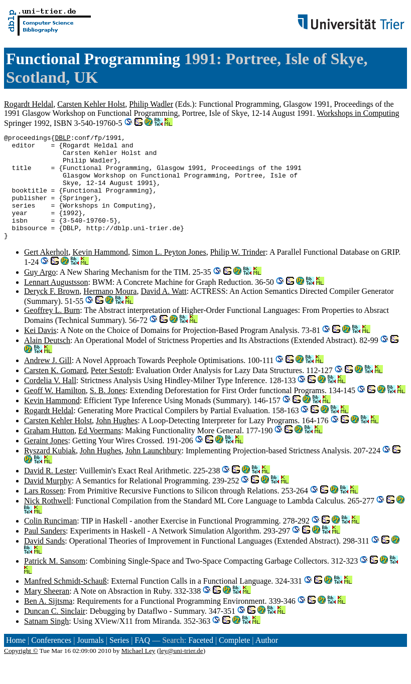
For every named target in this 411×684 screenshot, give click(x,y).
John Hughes (117, 441)
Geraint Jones (46, 461)
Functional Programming (93, 59)
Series (119, 661)
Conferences (51, 661)
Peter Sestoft (111, 391)
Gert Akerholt (46, 273)
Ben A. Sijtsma (48, 622)
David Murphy (48, 501)
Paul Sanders (45, 552)
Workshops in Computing (358, 113)
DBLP (62, 138)
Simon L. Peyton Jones (169, 273)
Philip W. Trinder (238, 273)
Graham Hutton (49, 451)
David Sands (44, 562)
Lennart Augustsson (56, 303)
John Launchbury (153, 471)
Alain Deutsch (47, 361)
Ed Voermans (99, 451)
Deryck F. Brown (51, 312)
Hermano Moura (109, 312)
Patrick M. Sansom (54, 582)
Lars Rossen (44, 511)
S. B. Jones (107, 411)
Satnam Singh (46, 642)
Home (16, 661)
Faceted (200, 661)
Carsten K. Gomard (55, 391)
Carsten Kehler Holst (91, 104)
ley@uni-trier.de (181, 671)
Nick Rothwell (47, 522)
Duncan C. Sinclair (54, 632)
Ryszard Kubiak (50, 471)
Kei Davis (40, 351)
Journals (90, 661)
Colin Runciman (50, 542)
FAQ (142, 661)
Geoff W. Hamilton (55, 411)
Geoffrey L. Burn (52, 331)
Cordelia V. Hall (50, 401)
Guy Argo (40, 293)
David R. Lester (49, 491)
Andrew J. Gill (48, 381)
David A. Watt (163, 312)
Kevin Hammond (100, 273)
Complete (234, 661)
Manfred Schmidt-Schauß (65, 602)
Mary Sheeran (46, 612)
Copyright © (21, 671)
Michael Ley (138, 671)
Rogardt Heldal (28, 104)
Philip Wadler (151, 104)
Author (266, 661)
